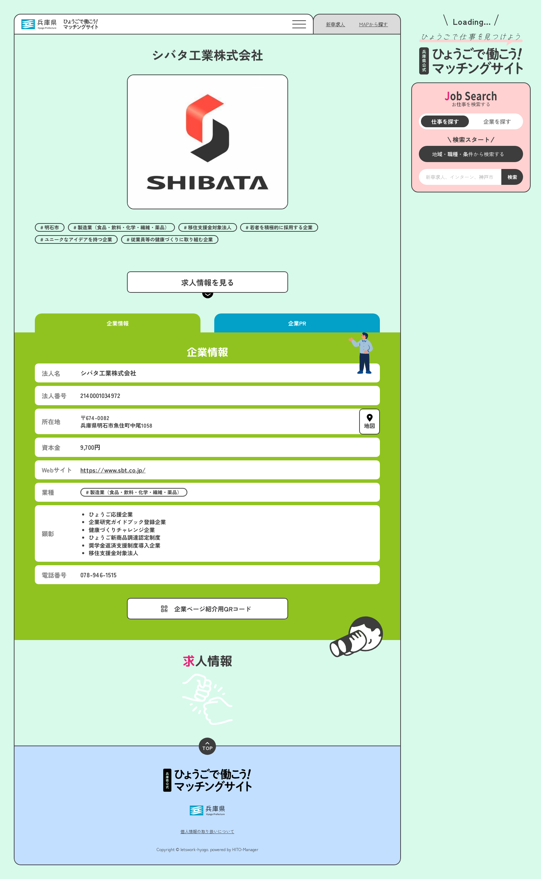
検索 (512, 176)
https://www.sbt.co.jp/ (113, 469)
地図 (369, 425)
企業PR (297, 323)
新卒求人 (335, 24)
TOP (207, 746)
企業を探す (497, 121)
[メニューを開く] (471, 154)
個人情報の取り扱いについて (207, 831)
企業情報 (118, 323)
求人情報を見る (207, 282)
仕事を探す (445, 121)
